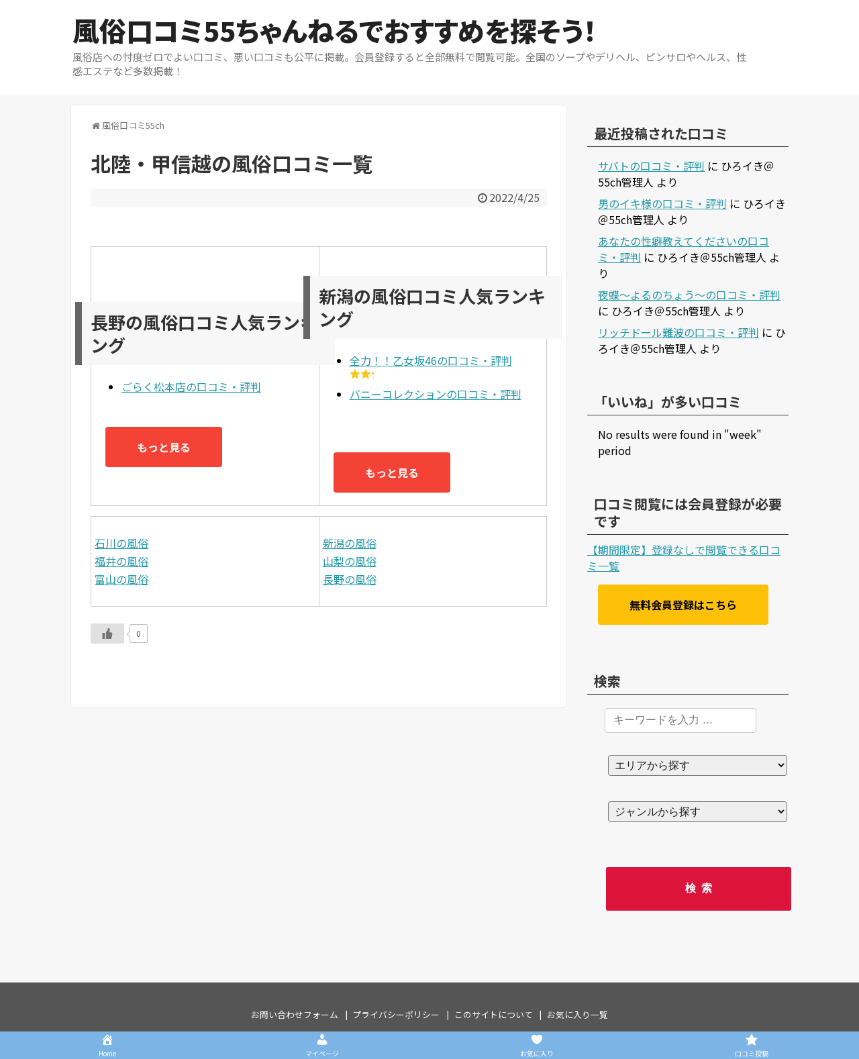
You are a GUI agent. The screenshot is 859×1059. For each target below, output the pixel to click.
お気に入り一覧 (577, 1014)
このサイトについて (493, 1014)
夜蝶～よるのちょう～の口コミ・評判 (689, 295)
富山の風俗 (121, 579)
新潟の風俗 (349, 543)
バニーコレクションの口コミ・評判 (435, 394)
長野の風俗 (349, 579)
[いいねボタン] (107, 633)
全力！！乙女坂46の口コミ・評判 (431, 360)
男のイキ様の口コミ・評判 (662, 203)
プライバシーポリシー (396, 1014)
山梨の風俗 (349, 561)
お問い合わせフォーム (294, 1014)
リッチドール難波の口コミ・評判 (678, 332)
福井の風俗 (121, 561)
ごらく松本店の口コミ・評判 (191, 387)
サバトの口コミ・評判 (651, 166)
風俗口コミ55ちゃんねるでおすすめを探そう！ (334, 30)
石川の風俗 (121, 543)
